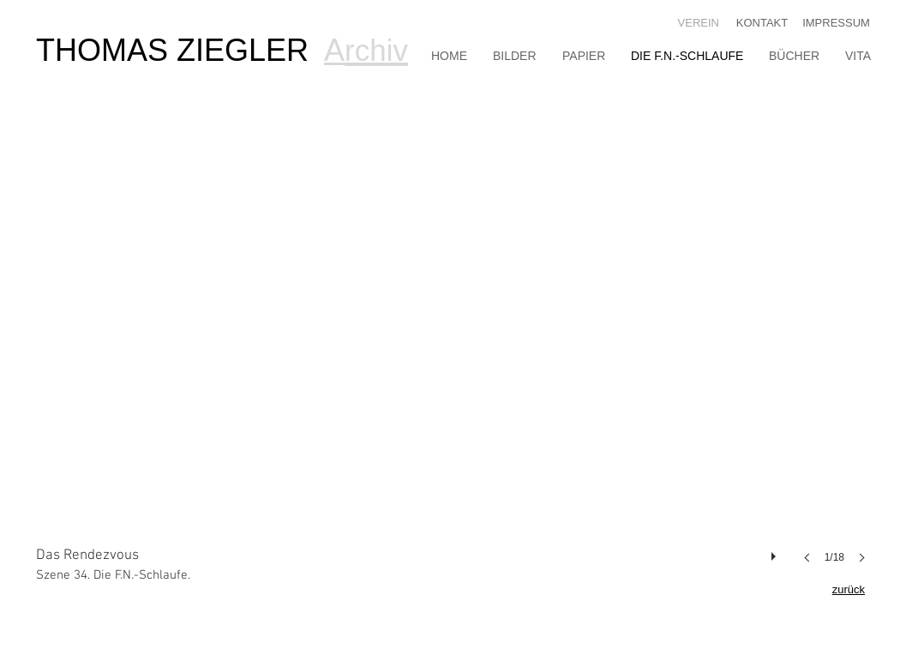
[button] (456, 356)
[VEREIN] (695, 23)
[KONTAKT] (762, 23)
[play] (776, 552)
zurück (848, 589)
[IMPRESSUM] (836, 23)
